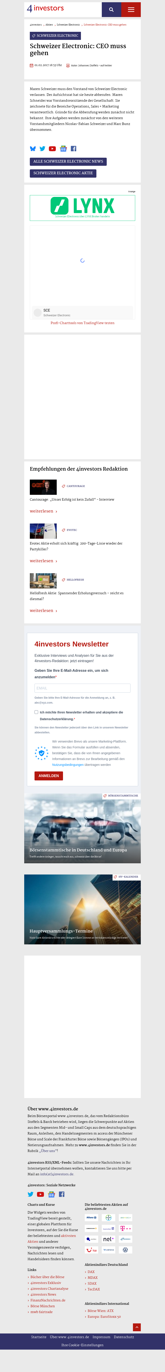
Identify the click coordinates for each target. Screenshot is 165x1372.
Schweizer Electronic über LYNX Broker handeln (82, 208)
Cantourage (76, 486)
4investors (36, 25)
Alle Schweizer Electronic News (68, 161)
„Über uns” (48, 1151)
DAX (91, 1272)
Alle (131, 9)
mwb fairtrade (41, 1312)
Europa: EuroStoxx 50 (104, 1317)
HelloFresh (75, 580)
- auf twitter (105, 66)
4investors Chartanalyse (49, 1289)
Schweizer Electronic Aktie (63, 173)
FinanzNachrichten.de (47, 1300)
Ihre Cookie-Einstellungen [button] (82, 1345)
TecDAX (94, 1289)
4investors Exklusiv (45, 1283)
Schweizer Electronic (68, 25)
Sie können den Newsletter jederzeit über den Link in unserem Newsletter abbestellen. (81, 730)
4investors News (43, 1294)
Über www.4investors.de (69, 1337)
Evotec (72, 530)
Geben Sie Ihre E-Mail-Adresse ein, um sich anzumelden (71, 674)
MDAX (93, 1278)
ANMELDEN (49, 776)
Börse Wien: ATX (101, 1311)
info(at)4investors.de (56, 1174)
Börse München (42, 1306)
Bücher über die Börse (47, 1277)
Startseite (38, 1337)
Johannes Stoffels (88, 66)
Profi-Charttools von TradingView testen (83, 323)
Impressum (101, 1337)
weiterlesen (41, 512)
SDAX (92, 1283)
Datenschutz (124, 1337)
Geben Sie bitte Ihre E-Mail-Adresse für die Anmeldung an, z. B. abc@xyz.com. (75, 700)
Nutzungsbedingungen (68, 765)
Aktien (49, 25)
